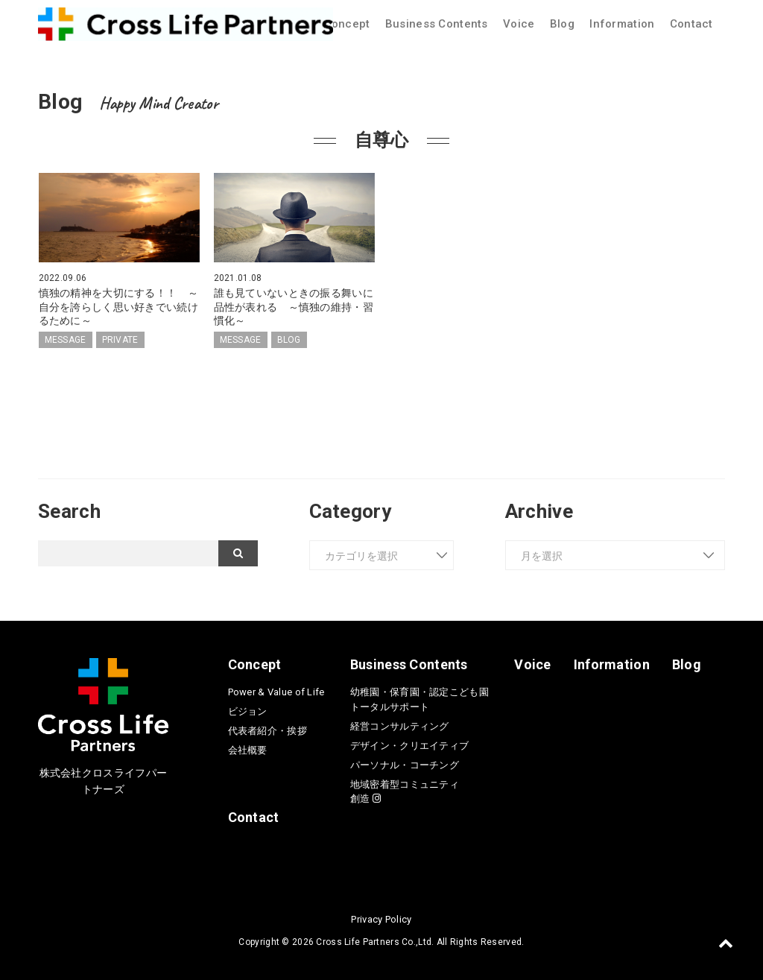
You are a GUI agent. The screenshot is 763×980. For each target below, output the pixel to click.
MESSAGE (65, 340)
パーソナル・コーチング (404, 765)
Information (621, 24)
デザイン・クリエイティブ (409, 745)
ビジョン (247, 711)
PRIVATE (120, 340)
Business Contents (436, 24)
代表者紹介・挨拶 (267, 730)
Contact (691, 24)
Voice (518, 24)
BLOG (289, 340)
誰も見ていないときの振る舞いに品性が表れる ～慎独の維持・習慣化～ (293, 306)
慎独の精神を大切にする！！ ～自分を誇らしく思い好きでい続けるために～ (118, 306)
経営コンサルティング (399, 726)
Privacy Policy (381, 919)
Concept (347, 24)
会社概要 (247, 750)
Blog (562, 24)
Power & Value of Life (276, 692)
